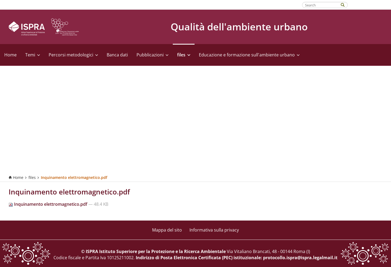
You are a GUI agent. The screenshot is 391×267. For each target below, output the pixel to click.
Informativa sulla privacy (214, 230)
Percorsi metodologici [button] (73, 55)
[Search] (345, 4)
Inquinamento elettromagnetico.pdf (48, 204)
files (32, 177)
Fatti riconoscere (369, 4)
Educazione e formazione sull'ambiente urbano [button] (249, 55)
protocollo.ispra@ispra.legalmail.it (300, 258)
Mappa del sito (167, 230)
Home (10, 55)
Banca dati (117, 55)
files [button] (183, 55)
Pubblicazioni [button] (152, 55)
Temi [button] (32, 55)
